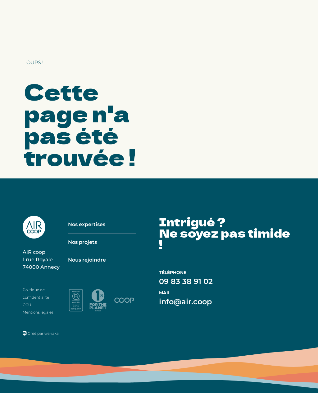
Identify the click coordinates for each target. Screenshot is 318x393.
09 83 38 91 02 (186, 281)
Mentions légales (38, 312)
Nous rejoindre (87, 260)
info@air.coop (185, 301)
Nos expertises (86, 224)
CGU (27, 304)
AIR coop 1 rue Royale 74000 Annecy (41, 259)
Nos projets (82, 242)
